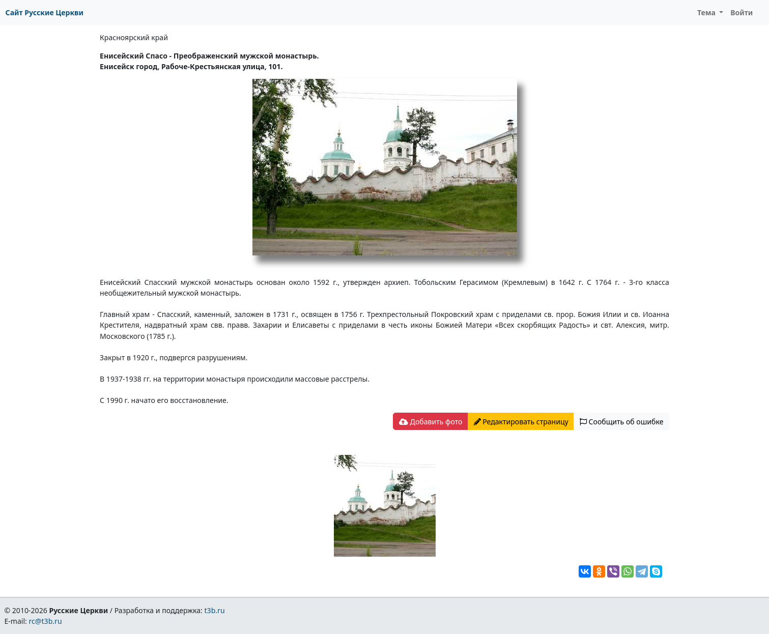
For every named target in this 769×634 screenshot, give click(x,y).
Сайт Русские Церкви (44, 12)
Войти (741, 12)
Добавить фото (430, 421)
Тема (707, 12)
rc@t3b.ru (45, 621)
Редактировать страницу (521, 421)
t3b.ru (215, 610)
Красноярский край (134, 37)
